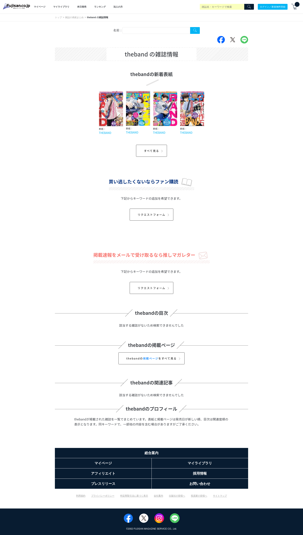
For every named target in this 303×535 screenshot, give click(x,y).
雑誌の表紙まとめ (74, 17)
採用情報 (200, 473)
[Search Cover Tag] (195, 30)
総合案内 (151, 453)
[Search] (249, 7)
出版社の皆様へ (177, 495)
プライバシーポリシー (102, 495)
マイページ (39, 6)
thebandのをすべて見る (154, 358)
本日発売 (81, 6)
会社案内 (158, 495)
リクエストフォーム (154, 215)
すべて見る (154, 151)
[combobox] (156, 30)
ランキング (100, 6)
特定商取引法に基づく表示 (134, 495)
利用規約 (80, 495)
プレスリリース (103, 484)
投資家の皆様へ (199, 495)
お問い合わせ (199, 484)
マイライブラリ (61, 6)
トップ (58, 17)
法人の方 (118, 6)
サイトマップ (220, 495)
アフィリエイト (103, 473)
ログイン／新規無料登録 (272, 7)
